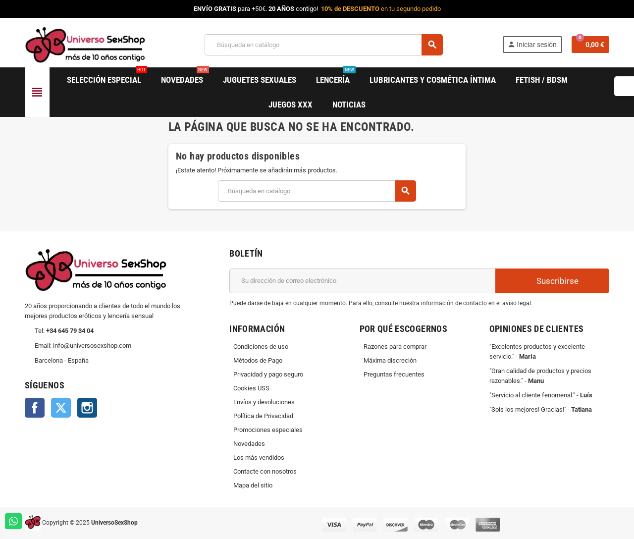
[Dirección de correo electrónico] (362, 281)
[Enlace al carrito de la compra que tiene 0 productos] (590, 44)
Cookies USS (251, 388)
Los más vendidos (258, 457)
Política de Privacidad (263, 416)
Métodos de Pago (257, 360)
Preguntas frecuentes (394, 374)
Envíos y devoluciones (264, 402)
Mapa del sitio (252, 485)
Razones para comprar (395, 346)
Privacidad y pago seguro (268, 374)
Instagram (87, 408)
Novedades (249, 443)
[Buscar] (323, 44)
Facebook (35, 408)
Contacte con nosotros (265, 471)
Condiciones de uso (260, 346)
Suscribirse (552, 280)
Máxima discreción (390, 360)
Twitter (61, 408)
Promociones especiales (268, 429)
